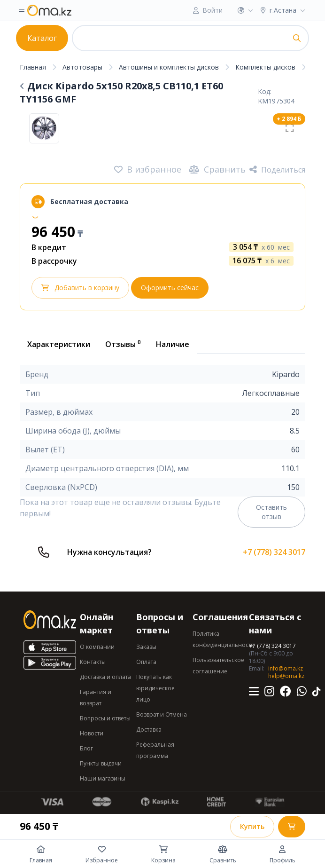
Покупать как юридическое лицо (155, 688)
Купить (252, 826)
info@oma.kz (285, 668)
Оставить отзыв (271, 512)
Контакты (93, 662)
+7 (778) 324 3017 (274, 552)
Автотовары (82, 67)
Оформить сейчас (170, 287)
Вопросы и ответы (105, 718)
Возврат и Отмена (161, 714)
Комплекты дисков (265, 67)
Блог (86, 748)
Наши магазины (102, 778)
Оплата (146, 662)
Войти (212, 10)
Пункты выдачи (101, 763)
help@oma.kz (286, 676)
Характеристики (58, 344)
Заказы (146, 647)
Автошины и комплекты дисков (169, 67)
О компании (97, 647)
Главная (33, 67)
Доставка (149, 730)
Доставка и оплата (105, 677)
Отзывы (123, 343)
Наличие (172, 344)
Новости (91, 733)
